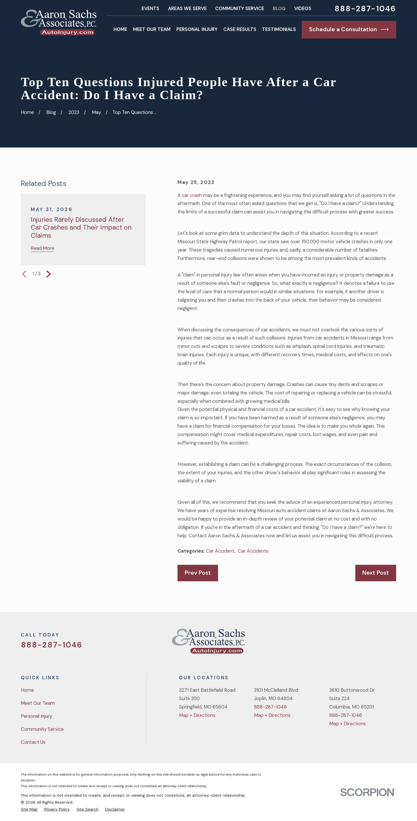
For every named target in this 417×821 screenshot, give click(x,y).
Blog (279, 8)
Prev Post (198, 572)
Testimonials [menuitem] (279, 29)
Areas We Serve (187, 8)
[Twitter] (347, 643)
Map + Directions (197, 715)
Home (27, 690)
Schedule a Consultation (349, 29)
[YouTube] (377, 643)
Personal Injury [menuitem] (196, 29)
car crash (192, 195)
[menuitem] (29, 809)
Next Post (375, 572)
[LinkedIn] (392, 643)
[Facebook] (362, 643)
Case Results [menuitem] (239, 29)
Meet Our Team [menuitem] (152, 29)
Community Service (239, 8)
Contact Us (33, 742)
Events (150, 8)
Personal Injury (36, 716)
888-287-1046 (365, 8)
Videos (302, 8)
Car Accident (220, 551)
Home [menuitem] (120, 29)
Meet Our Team (38, 703)
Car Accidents (253, 551)
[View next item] (48, 274)
